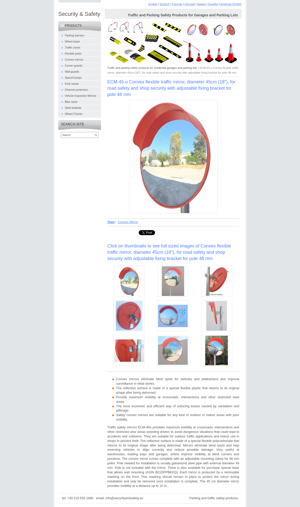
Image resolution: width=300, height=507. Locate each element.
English (153, 4)
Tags (111, 222)
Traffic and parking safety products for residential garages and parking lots (152, 67)
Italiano (201, 4)
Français (177, 4)
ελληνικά (190, 4)
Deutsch (165, 4)
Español (213, 4)
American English (230, 4)
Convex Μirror (128, 222)
